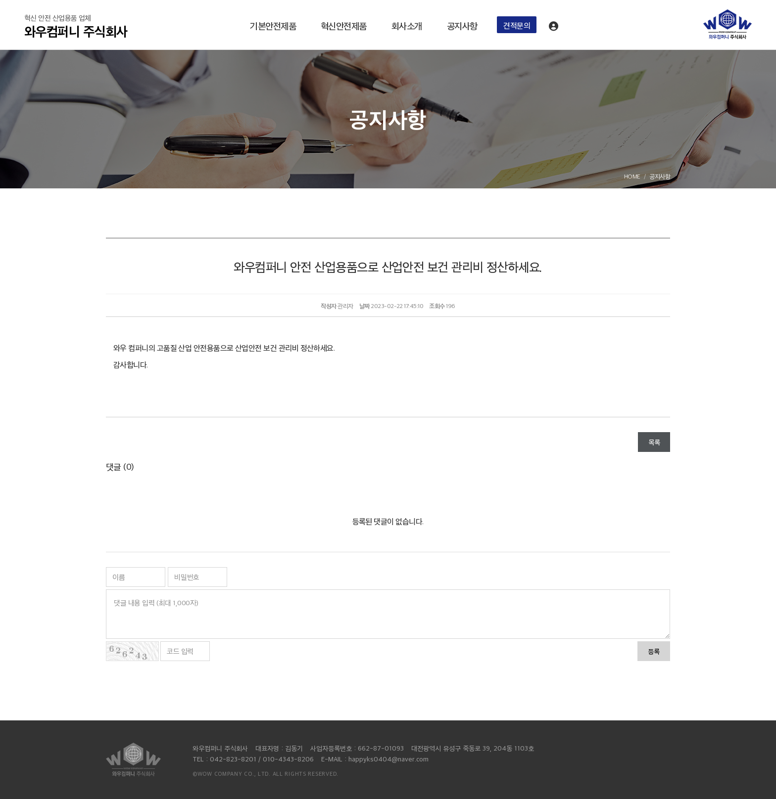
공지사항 (462, 25)
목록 (654, 442)
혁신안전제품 (344, 25)
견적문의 (516, 25)
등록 (654, 651)
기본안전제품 (273, 25)
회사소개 (406, 25)
